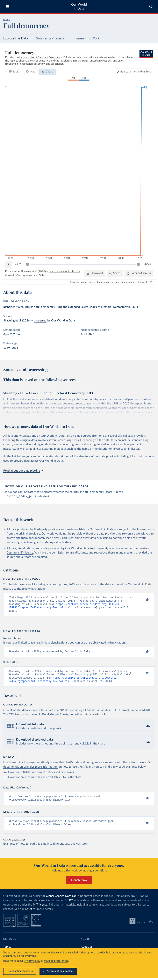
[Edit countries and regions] (134, 72)
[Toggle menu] (7, 6)
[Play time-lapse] (8, 264)
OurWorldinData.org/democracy (21, 275)
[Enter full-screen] (138, 273)
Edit (135, 71)
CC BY (42, 275)
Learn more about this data (64, 271)
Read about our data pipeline (23, 470)
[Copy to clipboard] (143, 600)
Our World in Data (79, 6)
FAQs (28, 915)
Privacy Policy (32, 961)
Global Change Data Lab (61, 902)
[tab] (14, 72)
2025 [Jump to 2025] (147, 264)
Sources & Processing (51, 38)
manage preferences (56, 961)
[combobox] (151, 6)
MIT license (40, 910)
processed (40, 320)
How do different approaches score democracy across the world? (114, 282)
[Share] (115, 273)
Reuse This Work (88, 38)
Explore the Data (15, 38)
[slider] (27, 264)
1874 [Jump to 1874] (18, 264)
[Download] (94, 273)
